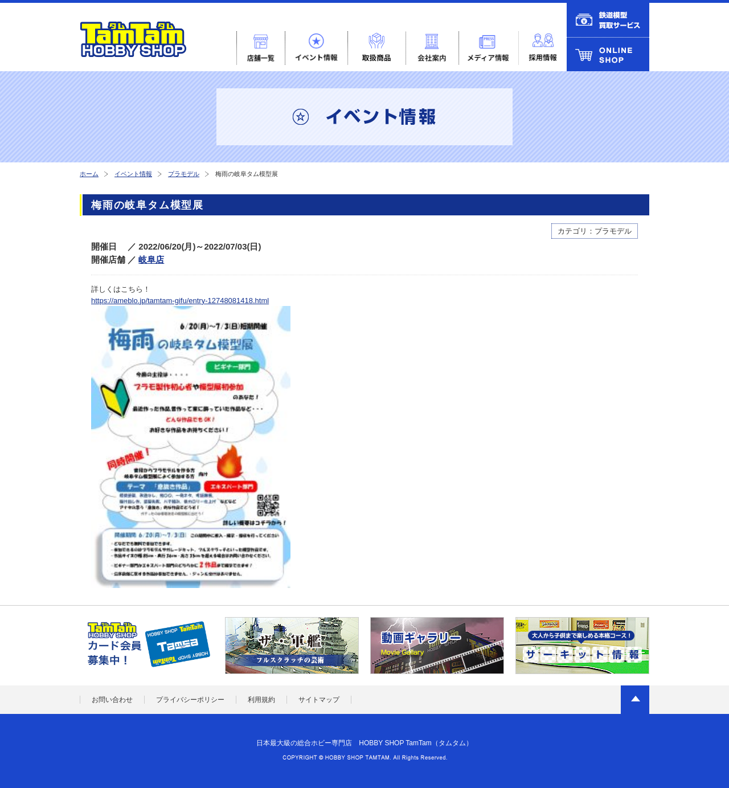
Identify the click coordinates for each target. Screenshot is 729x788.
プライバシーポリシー (190, 700)
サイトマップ (318, 700)
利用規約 (261, 700)
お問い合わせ (112, 700)
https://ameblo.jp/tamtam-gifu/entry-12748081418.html (180, 300)
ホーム (89, 173)
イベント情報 (133, 173)
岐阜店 (151, 259)
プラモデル (183, 173)
